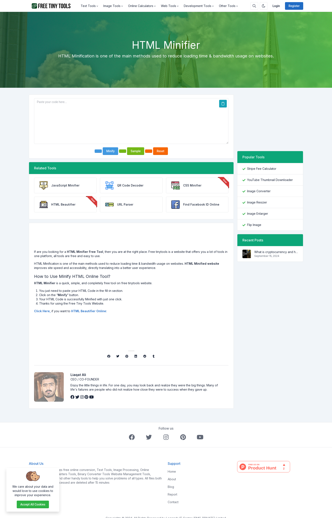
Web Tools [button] (168, 6)
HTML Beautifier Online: (89, 311)
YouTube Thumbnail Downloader (270, 180)
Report (172, 488)
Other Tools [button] (227, 6)
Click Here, (42, 311)
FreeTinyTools (39, 464)
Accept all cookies (32, 504)
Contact (173, 496)
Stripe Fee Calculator (261, 168)
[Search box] (254, 6)
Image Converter (259, 191)
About (172, 473)
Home (172, 466)
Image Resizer (257, 202)
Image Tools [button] (111, 6)
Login (276, 6)
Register (294, 6)
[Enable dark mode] (263, 6)
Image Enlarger (257, 213)
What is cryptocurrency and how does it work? (276, 252)
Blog (171, 481)
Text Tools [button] (88, 6)
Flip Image (254, 225)
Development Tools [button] (197, 6)
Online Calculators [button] (140, 6)
